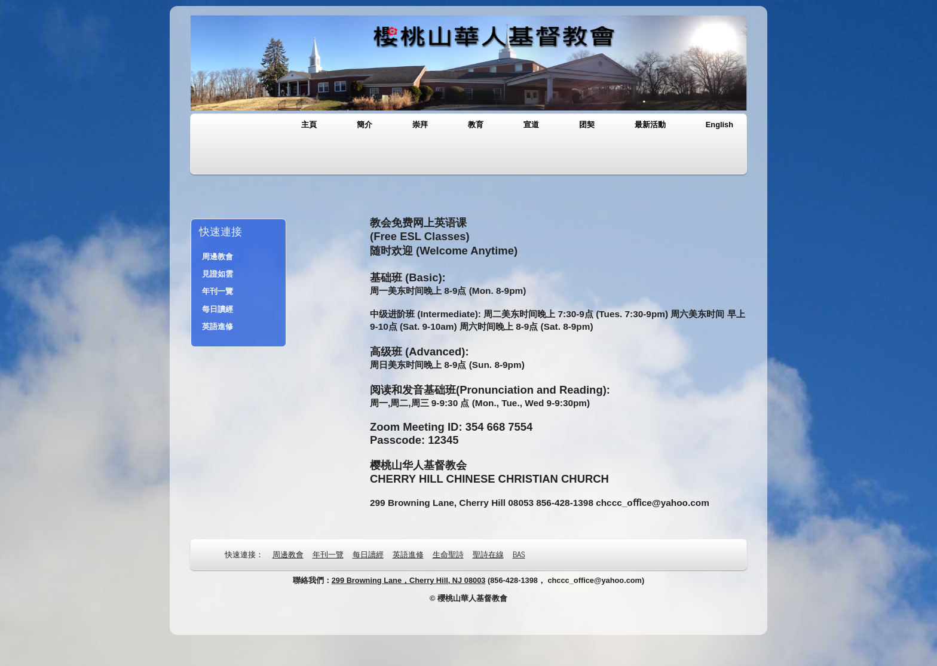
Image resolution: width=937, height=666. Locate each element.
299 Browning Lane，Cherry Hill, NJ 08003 (409, 580)
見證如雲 (217, 273)
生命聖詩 (448, 554)
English (719, 124)
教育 (475, 124)
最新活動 (650, 124)
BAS (519, 554)
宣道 (531, 124)
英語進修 (217, 326)
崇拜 (420, 124)
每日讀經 (217, 309)
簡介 (364, 124)
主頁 (309, 124)
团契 (587, 124)
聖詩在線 (488, 554)
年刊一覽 (217, 291)
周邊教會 (217, 256)
